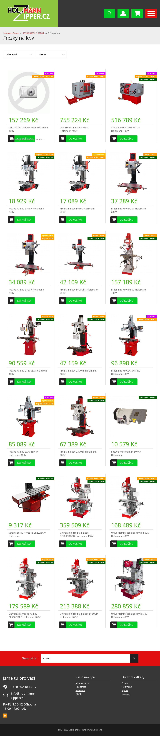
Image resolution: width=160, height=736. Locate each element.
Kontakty (126, 694)
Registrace (81, 686)
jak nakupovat (83, 683)
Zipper (125, 690)
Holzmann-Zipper (11, 33)
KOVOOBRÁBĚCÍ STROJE (33, 33)
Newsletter (30, 658)
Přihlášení (80, 690)
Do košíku (75, 138)
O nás (125, 683)
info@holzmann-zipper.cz (23, 695)
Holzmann (127, 686)
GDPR (79, 694)
